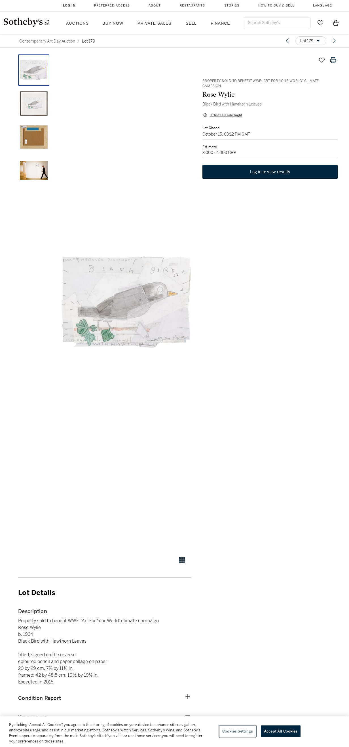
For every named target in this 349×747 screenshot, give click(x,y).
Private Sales (155, 23)
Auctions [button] (77, 23)
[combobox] (277, 22)
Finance (220, 23)
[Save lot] (321, 60)
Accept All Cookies (280, 731)
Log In (69, 5)
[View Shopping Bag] (335, 22)
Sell (191, 23)
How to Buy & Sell (276, 5)
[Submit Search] (304, 22)
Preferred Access (112, 5)
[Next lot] (334, 40)
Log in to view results (270, 171)
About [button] (155, 5)
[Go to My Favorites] (320, 22)
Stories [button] (231, 5)
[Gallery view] (182, 560)
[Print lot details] (333, 60)
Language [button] (322, 5)
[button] (126, 302)
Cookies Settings (237, 731)
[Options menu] (310, 40)
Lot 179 (88, 41)
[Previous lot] (287, 40)
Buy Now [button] (112, 23)
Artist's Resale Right (226, 115)
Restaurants (192, 5)
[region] (174, 731)
